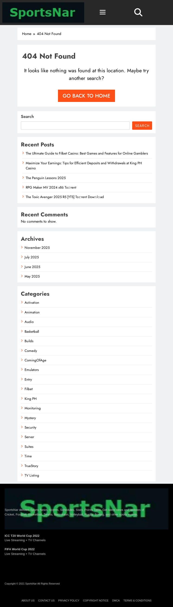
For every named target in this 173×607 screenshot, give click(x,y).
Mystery (30, 417)
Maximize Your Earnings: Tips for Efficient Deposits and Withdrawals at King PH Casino (84, 166)
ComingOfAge (35, 360)
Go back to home (86, 95)
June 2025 (32, 266)
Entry (28, 379)
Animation (32, 312)
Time (28, 456)
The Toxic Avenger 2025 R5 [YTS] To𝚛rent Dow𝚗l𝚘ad (65, 196)
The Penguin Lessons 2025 (46, 177)
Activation (32, 302)
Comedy (31, 350)
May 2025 (32, 276)
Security (30, 427)
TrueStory (31, 465)
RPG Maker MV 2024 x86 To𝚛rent (51, 187)
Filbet (29, 389)
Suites (29, 446)
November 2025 (37, 247)
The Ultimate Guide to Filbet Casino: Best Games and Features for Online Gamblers (87, 153)
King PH (31, 398)
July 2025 (32, 257)
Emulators (32, 369)
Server (29, 436)
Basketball (32, 331)
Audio (29, 321)
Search (27, 117)
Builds (29, 341)
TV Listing (32, 475)
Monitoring (33, 408)
